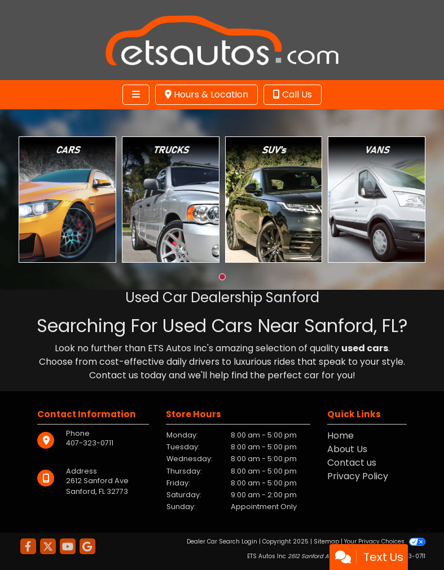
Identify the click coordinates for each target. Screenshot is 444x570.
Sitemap (326, 541)
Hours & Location (206, 94)
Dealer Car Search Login (222, 541)
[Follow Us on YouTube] (68, 547)
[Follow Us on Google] (87, 547)
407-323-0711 (89, 443)
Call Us (292, 94)
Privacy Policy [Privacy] (357, 476)
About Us (347, 449)
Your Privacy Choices (384, 541)
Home (340, 435)
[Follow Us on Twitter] (48, 547)
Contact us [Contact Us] (351, 462)
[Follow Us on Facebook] (28, 547)
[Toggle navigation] (136, 95)
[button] (222, 276)
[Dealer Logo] (222, 39)
